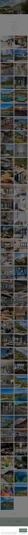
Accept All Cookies (23, 529)
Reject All (23, 531)
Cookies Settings (23, 533)
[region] (14, 530)
